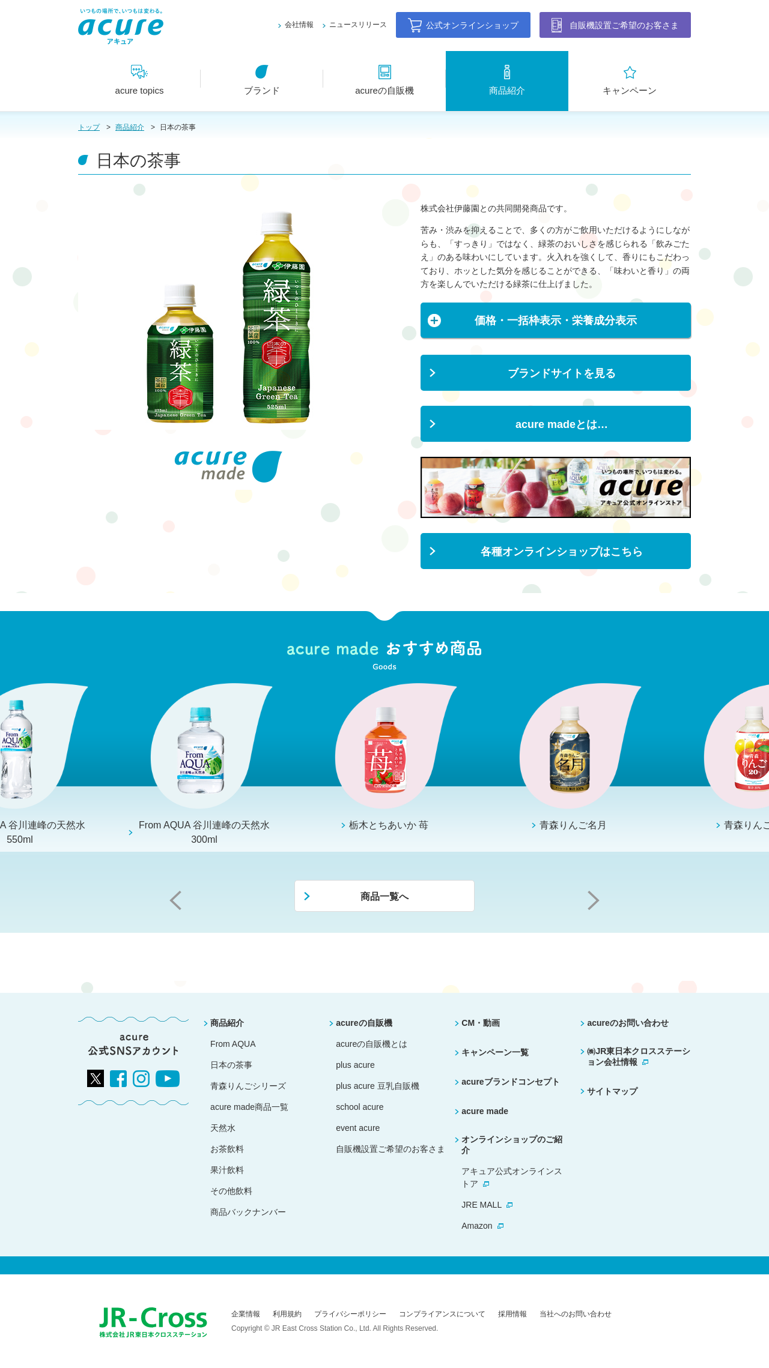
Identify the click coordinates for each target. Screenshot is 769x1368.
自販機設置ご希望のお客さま (390, 1149)
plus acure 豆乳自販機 (377, 1086)
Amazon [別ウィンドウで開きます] (476, 1226)
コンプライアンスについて (442, 1314)
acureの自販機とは (371, 1044)
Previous (175, 900)
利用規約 (287, 1314)
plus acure (355, 1065)
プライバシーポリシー (350, 1314)
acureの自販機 (364, 1023)
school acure (359, 1107)
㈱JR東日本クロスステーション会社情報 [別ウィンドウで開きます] (638, 1056)
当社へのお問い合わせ (576, 1314)
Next (594, 900)
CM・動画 (480, 1023)
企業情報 (245, 1314)
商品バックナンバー (248, 1212)
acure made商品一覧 (249, 1107)
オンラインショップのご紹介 (511, 1144)
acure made (484, 1111)
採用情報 (512, 1314)
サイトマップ (612, 1091)
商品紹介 (129, 127)
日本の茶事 (231, 1065)
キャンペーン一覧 (495, 1052)
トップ (89, 127)
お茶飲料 (227, 1149)
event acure (358, 1128)
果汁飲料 (227, 1170)
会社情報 (299, 24)
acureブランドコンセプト (510, 1081)
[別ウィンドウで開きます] (556, 463)
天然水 (223, 1128)
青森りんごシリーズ (248, 1086)
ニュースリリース (358, 24)
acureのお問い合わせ (627, 1023)
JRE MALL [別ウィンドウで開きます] (481, 1205)
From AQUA (232, 1044)
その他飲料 (231, 1191)
